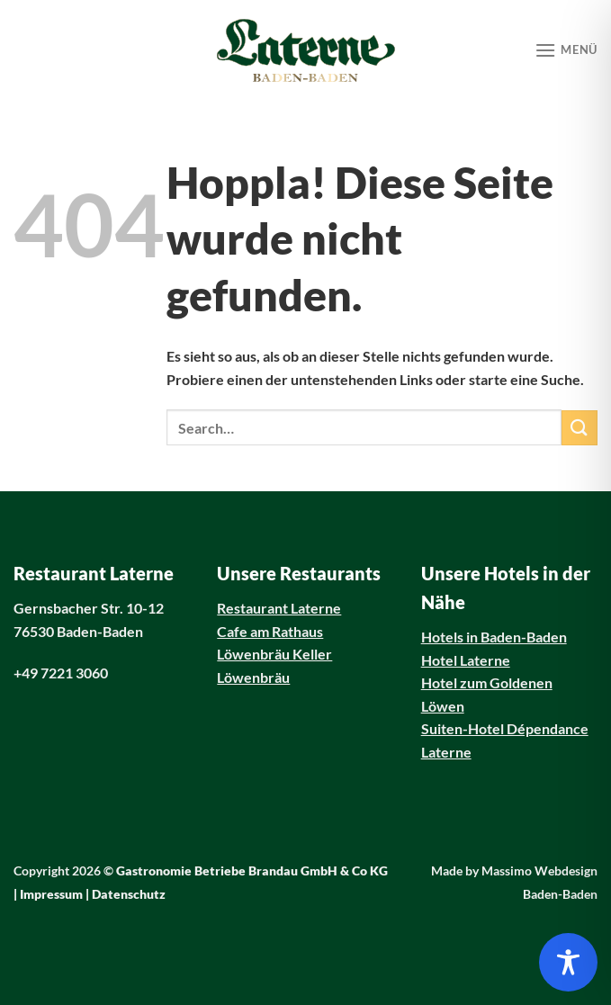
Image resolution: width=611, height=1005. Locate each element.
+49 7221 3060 (60, 672)
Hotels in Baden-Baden (494, 636)
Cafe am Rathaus (270, 631)
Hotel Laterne (465, 660)
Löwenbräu (253, 677)
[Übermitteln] (580, 427)
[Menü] (566, 50)
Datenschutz (129, 894)
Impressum (51, 894)
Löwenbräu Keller (274, 653)
